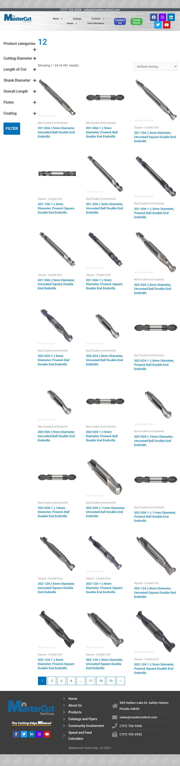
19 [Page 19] (110, 681)
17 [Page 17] (90, 681)
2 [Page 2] (52, 681)
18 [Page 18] (100, 681)
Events (72, 23)
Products (98, 18)
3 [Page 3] (62, 681)
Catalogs (77, 19)
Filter (12, 128)
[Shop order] (156, 66)
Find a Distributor (95, 23)
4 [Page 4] (71, 681)
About (58, 18)
